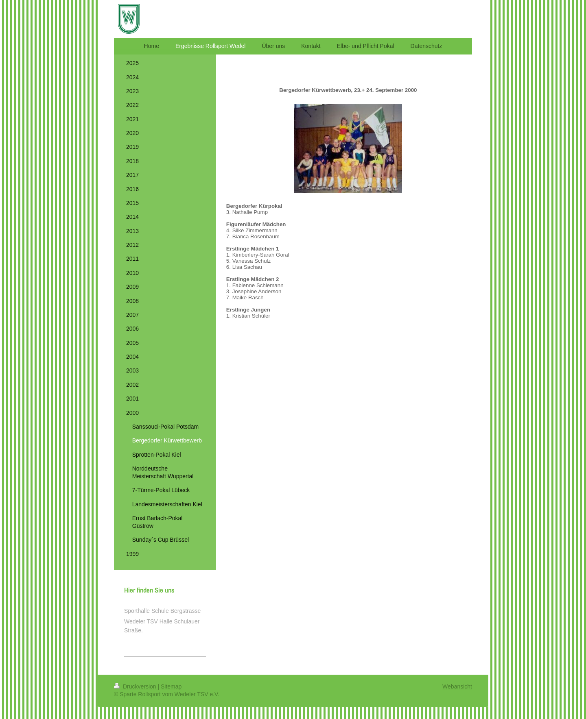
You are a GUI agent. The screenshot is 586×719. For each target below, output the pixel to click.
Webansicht (457, 686)
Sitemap (171, 686)
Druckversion (135, 686)
